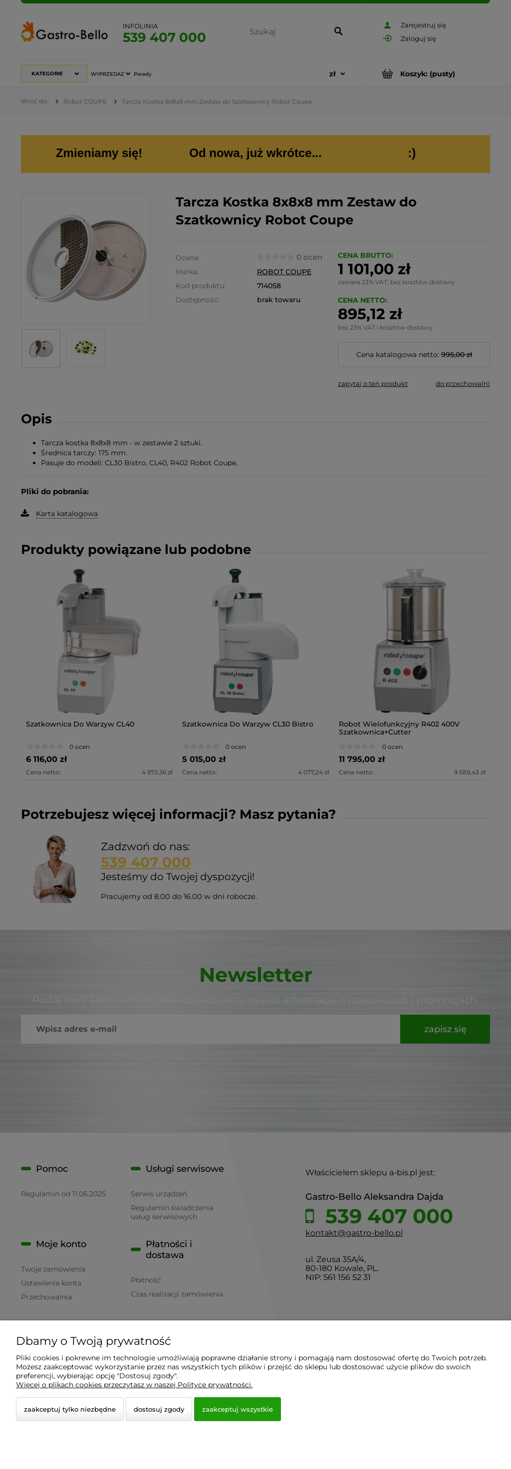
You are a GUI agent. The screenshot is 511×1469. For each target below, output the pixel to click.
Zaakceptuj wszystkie (237, 1409)
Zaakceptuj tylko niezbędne (70, 1409)
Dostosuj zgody (159, 1409)
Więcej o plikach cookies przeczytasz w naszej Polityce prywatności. (134, 1384)
